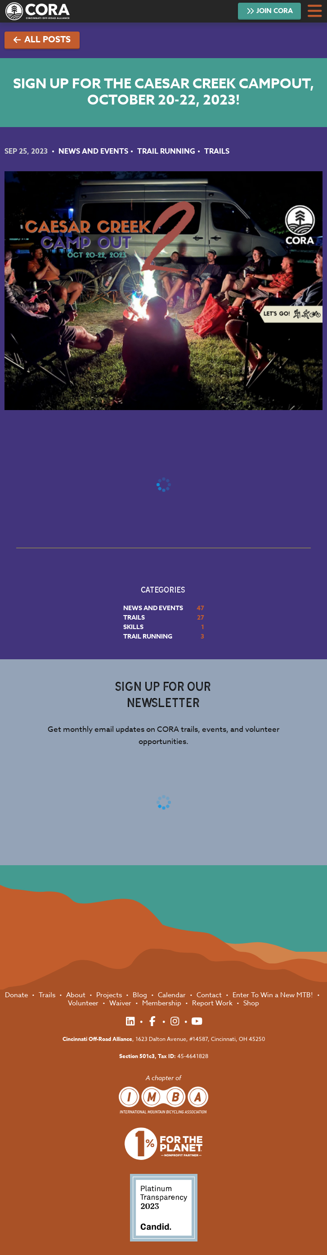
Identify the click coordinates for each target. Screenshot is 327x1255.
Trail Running (166, 151)
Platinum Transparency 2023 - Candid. (163, 1207)
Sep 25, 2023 (26, 151)
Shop (251, 1003)
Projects (110, 995)
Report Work (213, 1003)
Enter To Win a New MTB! (274, 995)
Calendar (173, 995)
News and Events (93, 151)
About (76, 995)
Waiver (121, 1003)
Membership (162, 1003)
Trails (216, 151)
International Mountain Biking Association (163, 1100)
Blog (141, 995)
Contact (210, 995)
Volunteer (84, 1003)
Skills (133, 627)
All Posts (42, 39)
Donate (17, 995)
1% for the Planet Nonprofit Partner (163, 1144)
